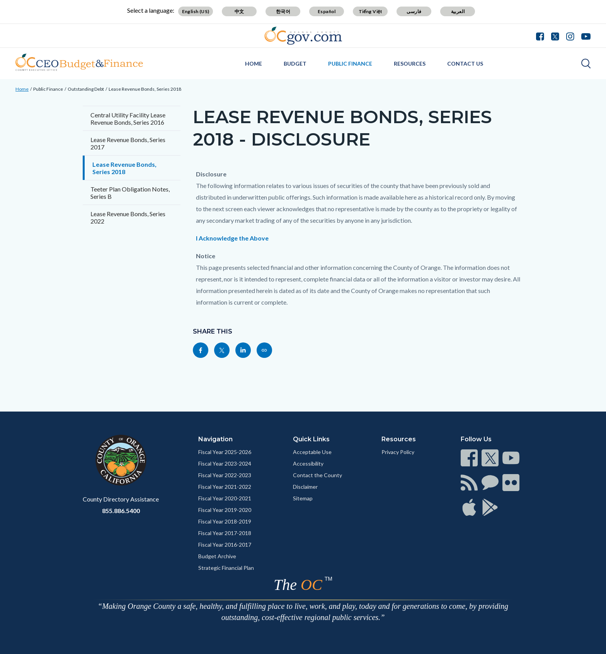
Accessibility (308, 463)
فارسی (414, 11)
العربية (458, 11)
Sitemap (303, 498)
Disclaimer (305, 486)
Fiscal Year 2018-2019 (224, 521)
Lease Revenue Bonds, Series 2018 (145, 89)
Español (327, 11)
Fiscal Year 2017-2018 (224, 533)
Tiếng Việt (371, 11)
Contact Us (465, 63)
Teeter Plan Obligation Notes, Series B (130, 192)
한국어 (283, 11)
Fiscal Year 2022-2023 (224, 475)
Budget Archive (217, 556)
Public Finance (350, 63)
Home (253, 63)
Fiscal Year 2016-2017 (224, 544)
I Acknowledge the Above (232, 238)
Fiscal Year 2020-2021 (224, 498)
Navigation (215, 439)
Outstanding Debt (86, 89)
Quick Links (311, 439)
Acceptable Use (312, 452)
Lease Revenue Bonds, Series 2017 (127, 143)
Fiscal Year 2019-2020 (224, 510)
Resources (410, 63)
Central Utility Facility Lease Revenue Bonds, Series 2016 (127, 118)
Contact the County (317, 475)
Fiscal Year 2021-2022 (224, 486)
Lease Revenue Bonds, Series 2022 (127, 217)
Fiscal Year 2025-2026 (224, 452)
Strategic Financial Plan (226, 567)
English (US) (195, 11)
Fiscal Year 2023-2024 (224, 463)
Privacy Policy (397, 452)
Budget (295, 63)
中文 (239, 11)
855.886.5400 (121, 510)
